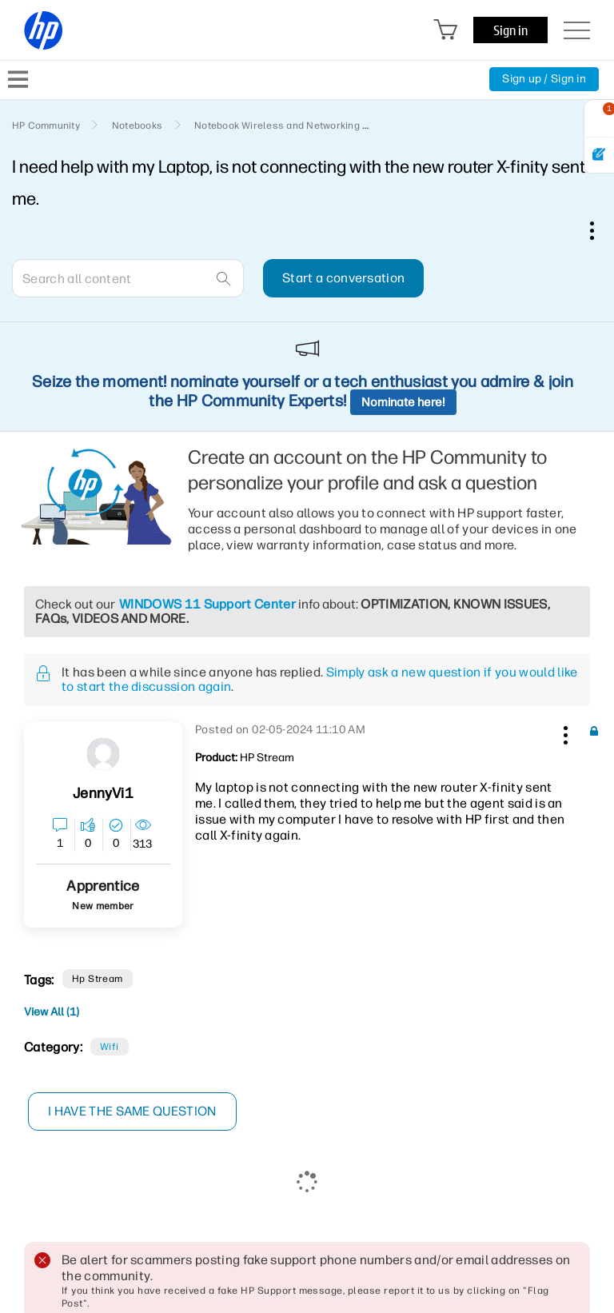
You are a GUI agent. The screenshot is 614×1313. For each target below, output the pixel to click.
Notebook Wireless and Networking (277, 125)
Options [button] (600, 230)
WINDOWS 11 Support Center (207, 604)
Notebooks (137, 125)
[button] (563, 732)
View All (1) (51, 1012)
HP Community (46, 125)
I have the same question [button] (132, 1111)
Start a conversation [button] (343, 277)
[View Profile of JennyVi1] (103, 793)
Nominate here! (403, 402)
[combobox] (128, 278)
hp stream (97, 978)
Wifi (109, 1046)
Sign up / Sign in (544, 79)
